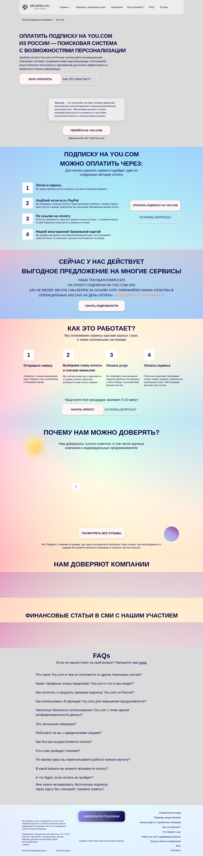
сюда (143, 662)
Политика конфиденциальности (34, 851)
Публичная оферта (63, 851)
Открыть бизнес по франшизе (165, 841)
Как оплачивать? (135, 7)
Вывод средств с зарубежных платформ (160, 822)
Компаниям (117, 7)
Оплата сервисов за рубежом (37, 20)
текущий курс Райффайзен (139, 295)
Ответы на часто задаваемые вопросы (161, 837)
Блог (178, 846)
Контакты (176, 850)
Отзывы (164, 7)
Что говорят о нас (172, 832)
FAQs (151, 7)
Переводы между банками (167, 817)
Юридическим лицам (170, 813)
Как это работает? (171, 827)
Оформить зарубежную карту (91, 7)
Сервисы (64, 7)
